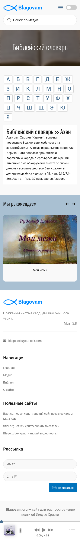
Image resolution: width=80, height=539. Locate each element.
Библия (8, 382)
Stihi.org (8, 426)
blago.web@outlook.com (22, 341)
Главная (9, 368)
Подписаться (63, 487)
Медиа (7, 375)
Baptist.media (12, 413)
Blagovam (22, 8)
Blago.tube (10, 433)
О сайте (8, 389)
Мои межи (40, 270)
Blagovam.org (17, 509)
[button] (36, 529)
